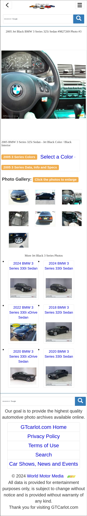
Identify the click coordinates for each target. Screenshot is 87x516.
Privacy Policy (43, 436)
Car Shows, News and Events (43, 464)
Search (43, 455)
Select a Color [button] (57, 157)
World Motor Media (45, 476)
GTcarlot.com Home (44, 427)
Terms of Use (43, 445)
